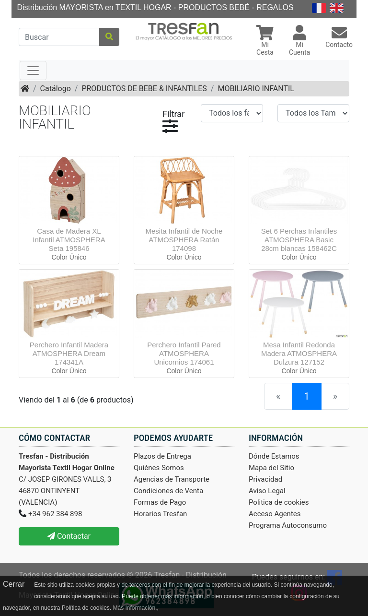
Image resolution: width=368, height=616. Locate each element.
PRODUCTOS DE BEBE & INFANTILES (144, 88)
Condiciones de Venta (168, 490)
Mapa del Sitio (271, 467)
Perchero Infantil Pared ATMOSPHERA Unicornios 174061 (183, 353)
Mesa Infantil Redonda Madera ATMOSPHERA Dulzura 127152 (299, 353)
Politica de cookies (279, 502)
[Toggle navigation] (33, 70)
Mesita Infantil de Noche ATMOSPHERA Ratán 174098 (184, 239)
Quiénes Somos (159, 467)
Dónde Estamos (274, 456)
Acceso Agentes (275, 513)
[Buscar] (59, 37)
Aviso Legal (267, 490)
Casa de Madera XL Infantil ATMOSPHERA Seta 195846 (69, 239)
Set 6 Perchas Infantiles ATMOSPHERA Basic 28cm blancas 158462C (299, 239)
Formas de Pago (160, 502)
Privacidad (265, 479)
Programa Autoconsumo (288, 525)
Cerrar (13, 584)
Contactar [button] (69, 536)
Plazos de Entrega (162, 456)
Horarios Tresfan (160, 513)
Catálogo (55, 88)
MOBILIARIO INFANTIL (256, 88)
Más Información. (135, 607)
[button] (265, 41)
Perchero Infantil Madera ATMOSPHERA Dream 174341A (69, 353)
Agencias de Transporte (171, 479)
